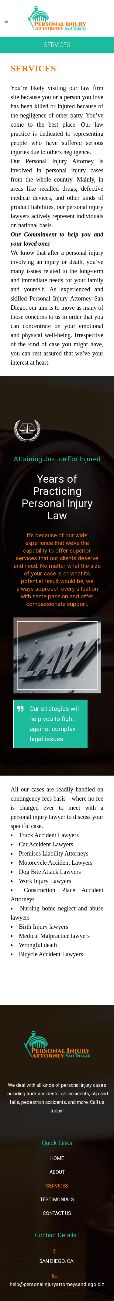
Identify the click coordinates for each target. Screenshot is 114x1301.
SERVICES (57, 1186)
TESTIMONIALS (57, 1199)
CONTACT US (57, 1213)
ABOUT (57, 1172)
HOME (57, 1158)
